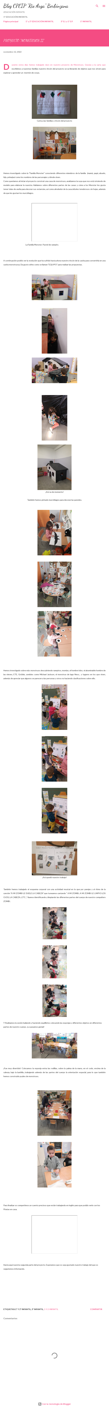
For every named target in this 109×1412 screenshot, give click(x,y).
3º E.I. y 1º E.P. (67, 21)
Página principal (10, 21)
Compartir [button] (96, 1309)
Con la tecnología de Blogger (54, 1404)
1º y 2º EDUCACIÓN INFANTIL (40, 21)
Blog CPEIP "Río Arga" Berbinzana (35, 6)
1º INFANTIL (86, 21)
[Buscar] (97, 5)
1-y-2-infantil (51, 1309)
